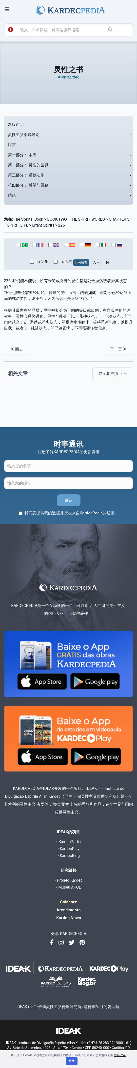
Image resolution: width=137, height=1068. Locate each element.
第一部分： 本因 (22, 155)
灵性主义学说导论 (23, 134)
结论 (12, 195)
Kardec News (68, 917)
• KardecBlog (69, 855)
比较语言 (81, 262)
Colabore (68, 902)
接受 (72, 1061)
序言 (12, 144)
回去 (16, 349)
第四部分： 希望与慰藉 (28, 185)
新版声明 (16, 124)
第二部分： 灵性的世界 (28, 165)
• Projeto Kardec (68, 880)
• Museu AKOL (68, 887)
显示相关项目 (112, 373)
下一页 (118, 349)
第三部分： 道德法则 (26, 175)
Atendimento (69, 910)
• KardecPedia (68, 841)
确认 (69, 500)
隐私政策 (120, 1055)
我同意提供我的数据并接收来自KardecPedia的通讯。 (71, 513)
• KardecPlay (68, 848)
